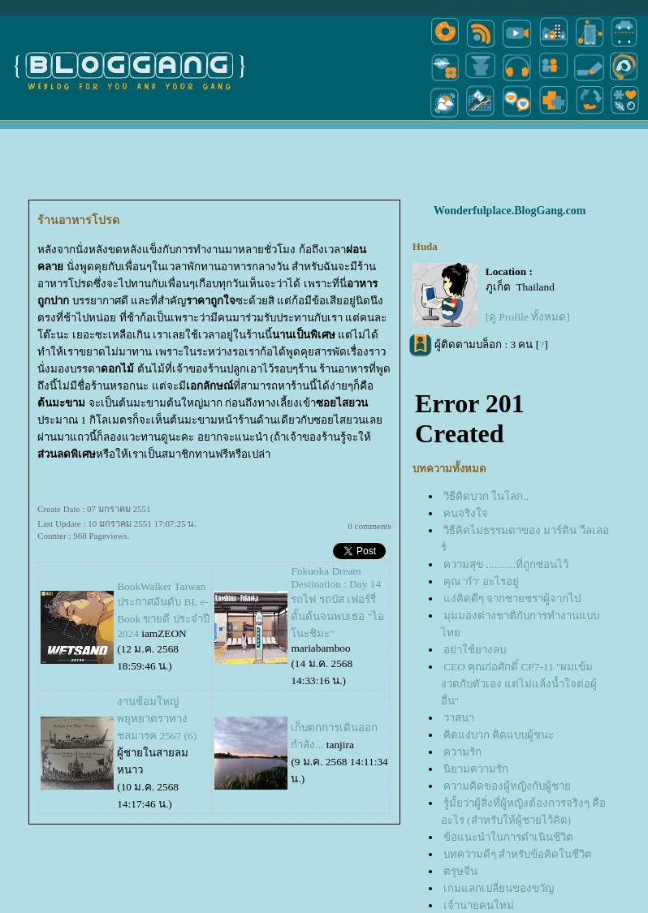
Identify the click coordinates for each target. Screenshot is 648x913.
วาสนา (458, 718)
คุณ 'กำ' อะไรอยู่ (480, 581)
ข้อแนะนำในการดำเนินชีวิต (508, 837)
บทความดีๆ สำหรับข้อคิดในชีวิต (517, 854)
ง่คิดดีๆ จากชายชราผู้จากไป (512, 598)
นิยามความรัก (475, 769)
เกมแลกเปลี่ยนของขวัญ (498, 888)
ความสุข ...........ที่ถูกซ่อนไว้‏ (505, 564)
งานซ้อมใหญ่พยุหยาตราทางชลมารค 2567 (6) (157, 719)
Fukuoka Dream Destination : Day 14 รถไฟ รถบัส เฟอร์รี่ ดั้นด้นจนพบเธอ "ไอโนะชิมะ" (337, 602)
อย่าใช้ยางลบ (474, 650)
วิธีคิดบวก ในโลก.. (486, 496)
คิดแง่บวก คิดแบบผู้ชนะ (498, 735)
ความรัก (462, 752)
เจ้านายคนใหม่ (478, 905)
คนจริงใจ (465, 513)
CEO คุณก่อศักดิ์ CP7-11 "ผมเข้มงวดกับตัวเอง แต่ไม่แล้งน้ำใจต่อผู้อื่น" (519, 684)
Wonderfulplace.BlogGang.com (509, 211)
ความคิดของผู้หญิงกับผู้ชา (507, 786)
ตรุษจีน (460, 871)
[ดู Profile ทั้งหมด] (528, 317)
